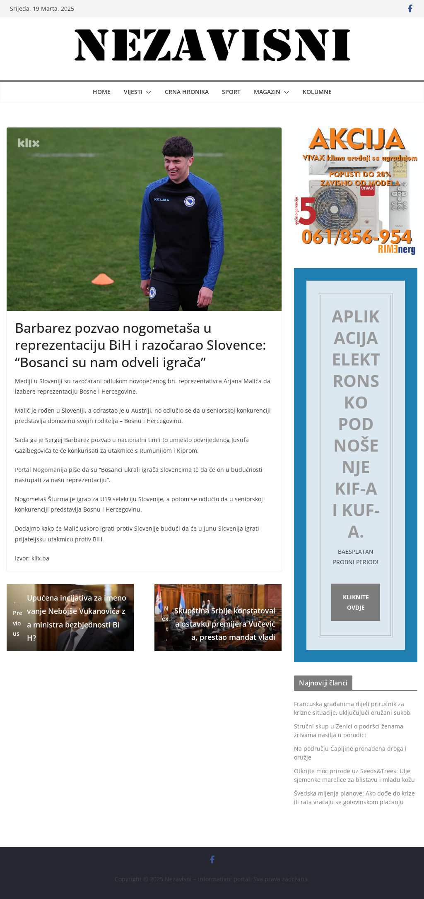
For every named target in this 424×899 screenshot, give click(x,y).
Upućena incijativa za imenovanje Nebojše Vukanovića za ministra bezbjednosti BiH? (69, 618)
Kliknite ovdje (356, 602)
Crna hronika (187, 92)
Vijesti (133, 92)
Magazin (267, 92)
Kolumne (317, 92)
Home (102, 92)
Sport (231, 92)
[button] (147, 92)
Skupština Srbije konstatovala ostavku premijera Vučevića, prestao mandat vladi (218, 624)
